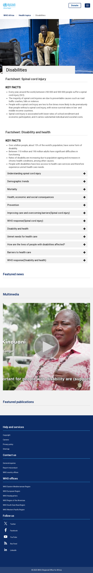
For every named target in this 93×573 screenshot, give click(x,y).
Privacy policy (8, 444)
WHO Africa (9, 15)
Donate (74, 5)
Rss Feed (13, 544)
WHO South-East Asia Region (14, 505)
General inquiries (9, 463)
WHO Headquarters (10, 496)
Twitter (13, 524)
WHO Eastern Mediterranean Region (16, 487)
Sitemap (6, 449)
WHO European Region (11, 491)
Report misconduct (10, 468)
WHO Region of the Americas (14, 500)
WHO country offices (10, 472)
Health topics (25, 15)
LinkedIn (13, 550)
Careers (6, 440)
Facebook (14, 531)
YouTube (13, 537)
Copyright (6, 435)
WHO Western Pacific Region (14, 510)
